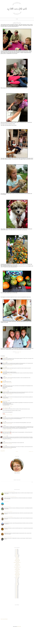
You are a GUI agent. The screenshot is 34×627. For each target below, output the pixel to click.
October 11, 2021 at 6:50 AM (7, 374)
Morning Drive (17, 557)
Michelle (4, 416)
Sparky (3, 384)
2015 (16, 590)
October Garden (17, 575)
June (16, 580)
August (17, 578)
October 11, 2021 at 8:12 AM (7, 382)
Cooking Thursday (17, 559)
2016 (16, 589)
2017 (16, 588)
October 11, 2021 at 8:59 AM (7, 389)
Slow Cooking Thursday (8, 511)
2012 (16, 593)
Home (17, 451)
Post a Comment (3, 450)
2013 (16, 592)
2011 (16, 594)
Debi (3, 441)
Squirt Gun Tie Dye (7, 506)
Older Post (3, 451)
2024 (16, 551)
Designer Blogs (19, 626)
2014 (16, 591)
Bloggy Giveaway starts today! (9, 491)
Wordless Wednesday (17, 560)
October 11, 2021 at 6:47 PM (7, 429)
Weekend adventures (17, 571)
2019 (16, 586)
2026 (16, 549)
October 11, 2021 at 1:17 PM (7, 419)
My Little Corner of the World (17, 9)
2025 (16, 550)
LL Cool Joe (4, 445)
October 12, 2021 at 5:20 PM (7, 439)
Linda (3, 376)
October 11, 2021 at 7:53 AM (7, 378)
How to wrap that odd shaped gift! (10, 496)
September (17, 577)
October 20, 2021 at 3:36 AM (7, 448)
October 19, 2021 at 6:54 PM (7, 443)
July (16, 579)
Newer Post (31, 451)
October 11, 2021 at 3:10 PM (7, 423)
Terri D (3, 425)
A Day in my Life (17, 576)
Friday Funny (6, 501)
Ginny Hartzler (4, 357)
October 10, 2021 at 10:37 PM (7, 360)
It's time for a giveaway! (8, 516)
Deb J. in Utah (4, 362)
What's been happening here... (17, 562)
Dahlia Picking (17, 561)
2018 (16, 587)
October (17, 556)
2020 (16, 585)
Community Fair (7, 521)
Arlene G (4, 421)
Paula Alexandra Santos (5, 400)
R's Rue (4, 380)
